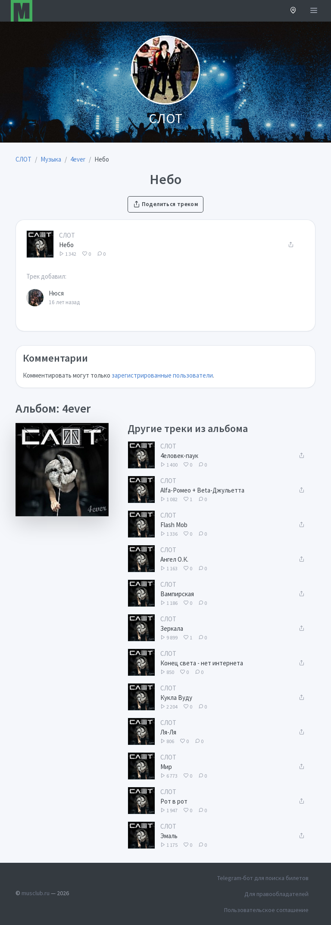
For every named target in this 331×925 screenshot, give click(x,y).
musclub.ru (36, 893)
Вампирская (177, 594)
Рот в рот (173, 801)
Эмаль (169, 836)
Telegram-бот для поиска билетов (263, 878)
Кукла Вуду (176, 697)
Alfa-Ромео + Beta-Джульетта (202, 490)
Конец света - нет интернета (201, 663)
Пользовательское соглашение (266, 910)
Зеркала (171, 628)
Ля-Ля (168, 732)
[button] (293, 11)
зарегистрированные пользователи (162, 375)
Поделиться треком (165, 204)
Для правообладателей (276, 894)
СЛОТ (67, 235)
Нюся (56, 293)
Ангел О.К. (174, 559)
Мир (166, 767)
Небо (66, 245)
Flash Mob (173, 525)
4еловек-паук (179, 455)
